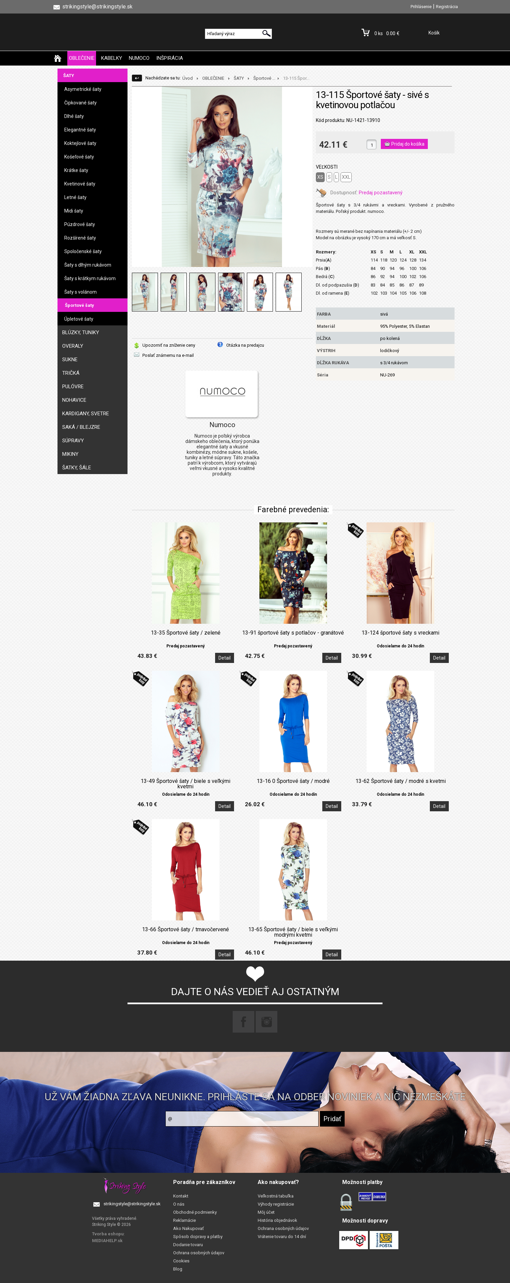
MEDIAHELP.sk (107, 1240)
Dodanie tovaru (188, 1244)
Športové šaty (79, 305)
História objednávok (277, 1220)
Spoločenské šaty (83, 251)
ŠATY (68, 75)
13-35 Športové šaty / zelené (186, 633)
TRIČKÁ (70, 373)
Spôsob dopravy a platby (198, 1236)
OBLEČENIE (81, 58)
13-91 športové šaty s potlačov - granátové (293, 633)
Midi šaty (73, 211)
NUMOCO (139, 58)
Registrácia (447, 6)
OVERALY (72, 346)
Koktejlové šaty (80, 143)
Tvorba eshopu (108, 1233)
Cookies (181, 1260)
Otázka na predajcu (245, 345)
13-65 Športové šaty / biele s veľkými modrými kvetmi (293, 932)
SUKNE (69, 359)
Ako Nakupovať (188, 1228)
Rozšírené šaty (80, 238)
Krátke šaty (76, 170)
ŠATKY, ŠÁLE (76, 468)
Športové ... (264, 78)
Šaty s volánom (80, 292)
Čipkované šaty (80, 102)
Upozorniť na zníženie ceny (168, 345)
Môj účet (266, 1212)
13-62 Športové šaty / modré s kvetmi (400, 781)
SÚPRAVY (73, 441)
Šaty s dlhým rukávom (87, 265)
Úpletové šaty (78, 319)
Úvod (187, 78)
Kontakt (180, 1196)
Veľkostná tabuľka (276, 1196)
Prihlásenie (421, 6)
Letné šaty (75, 197)
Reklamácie (184, 1220)
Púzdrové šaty (79, 224)
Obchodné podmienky (195, 1212)
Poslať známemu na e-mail (168, 355)
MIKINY (70, 454)
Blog (177, 1269)
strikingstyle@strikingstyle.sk (132, 1203)
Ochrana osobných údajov (198, 1252)
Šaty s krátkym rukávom (90, 278)
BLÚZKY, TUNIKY (80, 332)
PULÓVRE (73, 387)
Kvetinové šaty (79, 184)
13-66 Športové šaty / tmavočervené (185, 929)
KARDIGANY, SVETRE (85, 414)
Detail (224, 658)
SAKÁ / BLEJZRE (81, 427)
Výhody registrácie (276, 1204)
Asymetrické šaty (82, 89)
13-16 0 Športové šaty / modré (293, 781)
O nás (178, 1204)
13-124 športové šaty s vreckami (400, 633)
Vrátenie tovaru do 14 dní (282, 1236)
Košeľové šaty (79, 156)
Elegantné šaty (80, 129)
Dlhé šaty (74, 116)
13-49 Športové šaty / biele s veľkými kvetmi (185, 784)
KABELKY (111, 58)
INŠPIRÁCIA (169, 58)
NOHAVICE (74, 400)
